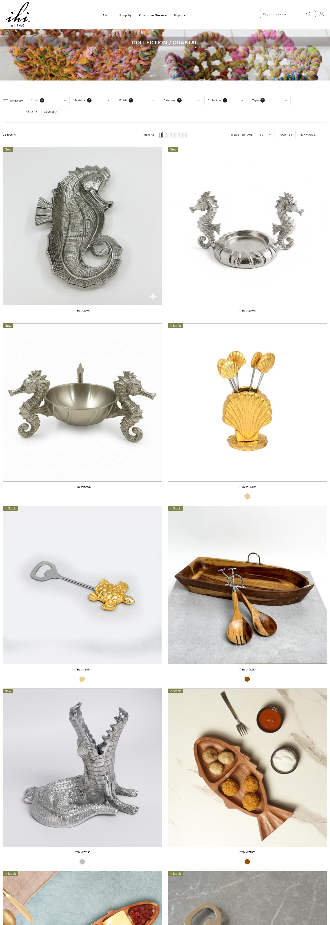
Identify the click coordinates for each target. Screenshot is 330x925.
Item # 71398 (99, 379)
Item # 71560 (231, 295)
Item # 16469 (231, 211)
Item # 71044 (231, 463)
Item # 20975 (165, 211)
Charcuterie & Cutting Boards (123, 799)
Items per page (242, 134)
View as (148, 134)
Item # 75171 (99, 295)
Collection (150, 43)
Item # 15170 (231, 546)
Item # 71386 (297, 379)
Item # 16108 (297, 463)
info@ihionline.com (298, 866)
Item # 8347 (165, 630)
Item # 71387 (231, 379)
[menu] (308, 14)
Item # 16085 (33, 546)
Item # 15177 (165, 546)
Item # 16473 (297, 211)
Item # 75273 (33, 295)
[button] (6, 101)
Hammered (41, 799)
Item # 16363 (99, 463)
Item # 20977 (33, 211)
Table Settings (206, 799)
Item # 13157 (33, 630)
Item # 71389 (165, 379)
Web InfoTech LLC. (37, 907)
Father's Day (289, 799)
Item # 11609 (99, 630)
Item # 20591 (297, 295)
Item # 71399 (33, 379)
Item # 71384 (33, 463)
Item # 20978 (99, 211)
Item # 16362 (165, 463)
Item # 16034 (99, 546)
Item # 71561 (165, 295)
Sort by (286, 134)
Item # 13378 (297, 546)
